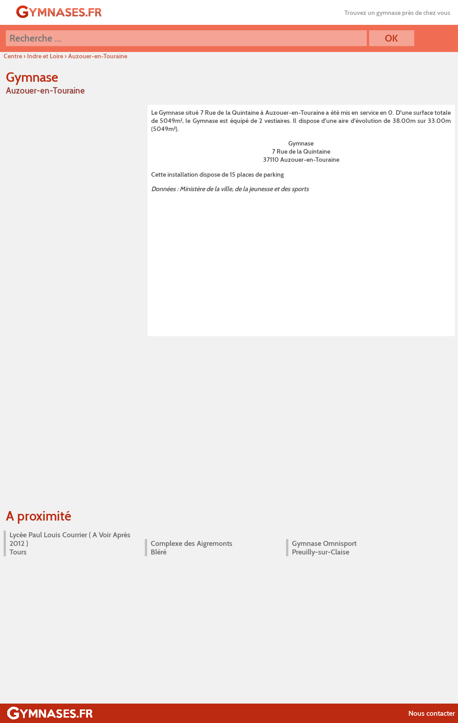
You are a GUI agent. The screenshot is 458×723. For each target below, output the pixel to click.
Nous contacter (431, 713)
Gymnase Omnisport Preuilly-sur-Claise (324, 547)
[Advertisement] (301, 263)
